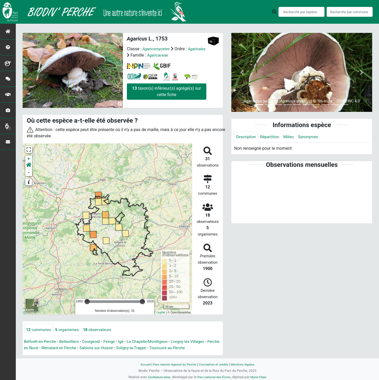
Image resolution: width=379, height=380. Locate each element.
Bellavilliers (72, 341)
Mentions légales (246, 364)
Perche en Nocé (38, 348)
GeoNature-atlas (157, 377)
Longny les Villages (199, 341)
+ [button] (28, 159)
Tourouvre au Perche (191, 348)
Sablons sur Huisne (115, 348)
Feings (115, 341)
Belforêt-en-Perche (41, 341)
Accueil (141, 364)
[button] (28, 165)
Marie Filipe (260, 377)
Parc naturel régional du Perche (172, 364)
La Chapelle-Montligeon (156, 341)
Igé (128, 341)
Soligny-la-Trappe (153, 348)
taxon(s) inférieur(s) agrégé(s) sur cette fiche (166, 91)
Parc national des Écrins (214, 377)
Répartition (272, 136)
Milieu (292, 136)
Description (246, 136)
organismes (70, 329)
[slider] (87, 301)
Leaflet (161, 312)
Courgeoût (96, 341)
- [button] (28, 172)
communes (39, 329)
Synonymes (312, 136)
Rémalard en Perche (75, 348)
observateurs (102, 329)
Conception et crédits (215, 364)
